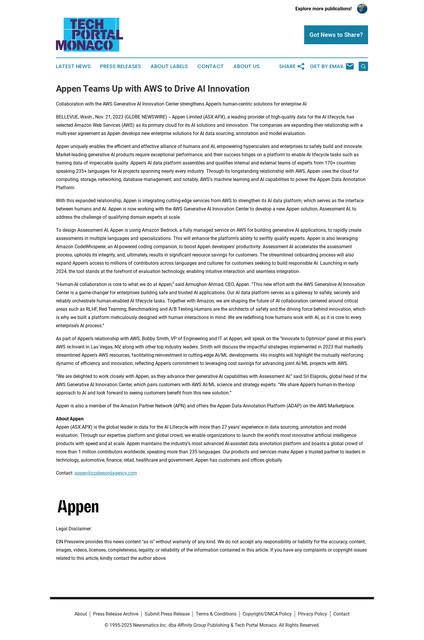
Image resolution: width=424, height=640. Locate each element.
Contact (210, 66)
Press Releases (120, 66)
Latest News (73, 66)
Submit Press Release (167, 614)
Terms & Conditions (216, 614)
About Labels (169, 66)
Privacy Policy (312, 614)
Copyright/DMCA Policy (267, 614)
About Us (246, 66)
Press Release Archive (115, 614)
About (80, 614)
